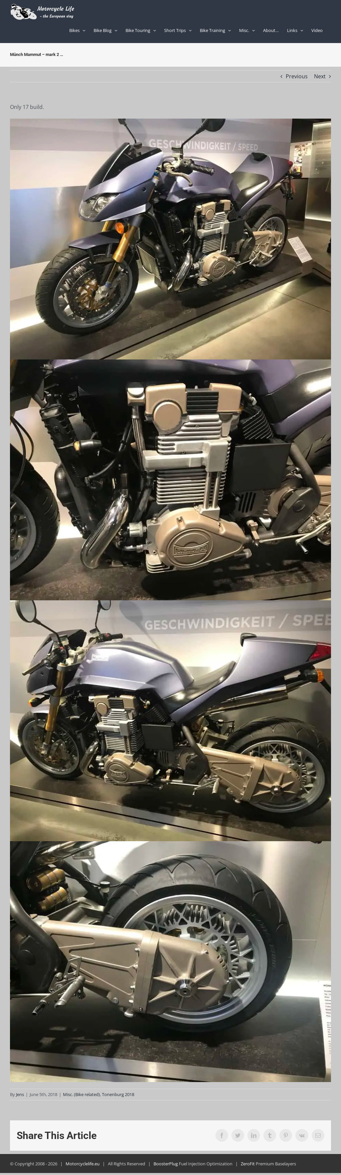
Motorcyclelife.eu (83, 1164)
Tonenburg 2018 (118, 1094)
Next (320, 76)
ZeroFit (248, 1164)
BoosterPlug (166, 1164)
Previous (297, 76)
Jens (20, 1094)
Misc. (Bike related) (81, 1094)
